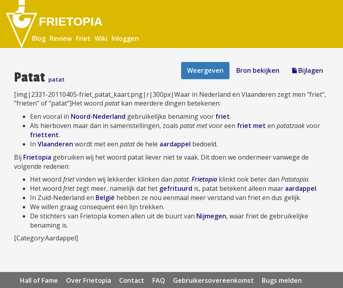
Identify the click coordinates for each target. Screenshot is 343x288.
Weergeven (205, 70)
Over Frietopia (88, 280)
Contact (131, 280)
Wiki (101, 38)
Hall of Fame (39, 280)
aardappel (175, 144)
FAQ (158, 280)
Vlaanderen (55, 144)
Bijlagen (307, 70)
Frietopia (37, 157)
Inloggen (125, 38)
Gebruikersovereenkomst (213, 280)
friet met (251, 125)
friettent (44, 134)
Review (61, 38)
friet (222, 116)
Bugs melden (282, 280)
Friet (83, 38)
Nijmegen (211, 216)
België (105, 197)
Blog (39, 38)
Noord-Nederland (98, 116)
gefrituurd (175, 188)
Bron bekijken (257, 70)
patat (56, 79)
